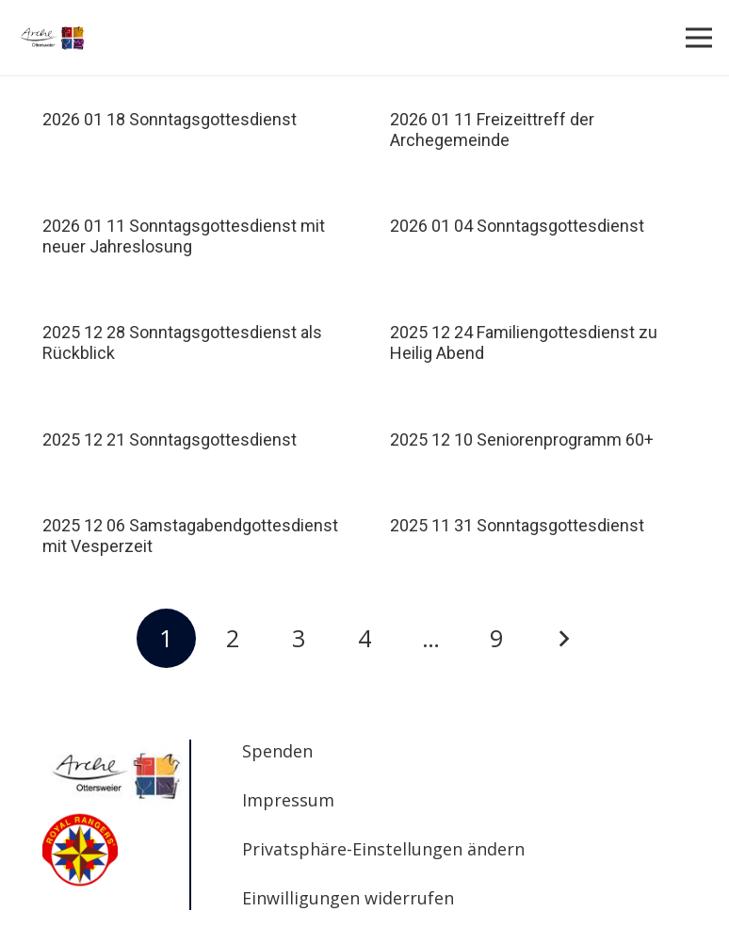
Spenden (277, 751)
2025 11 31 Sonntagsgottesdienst (517, 525)
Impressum (288, 800)
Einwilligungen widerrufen (348, 898)
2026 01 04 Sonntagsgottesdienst (517, 226)
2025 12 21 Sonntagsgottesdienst (169, 439)
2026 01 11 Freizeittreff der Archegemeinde (492, 129)
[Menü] (699, 37)
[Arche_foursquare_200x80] (52, 38)
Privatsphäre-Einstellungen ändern (383, 849)
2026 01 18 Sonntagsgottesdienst (169, 119)
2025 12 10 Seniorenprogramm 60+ (522, 439)
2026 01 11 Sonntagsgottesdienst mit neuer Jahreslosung (183, 236)
